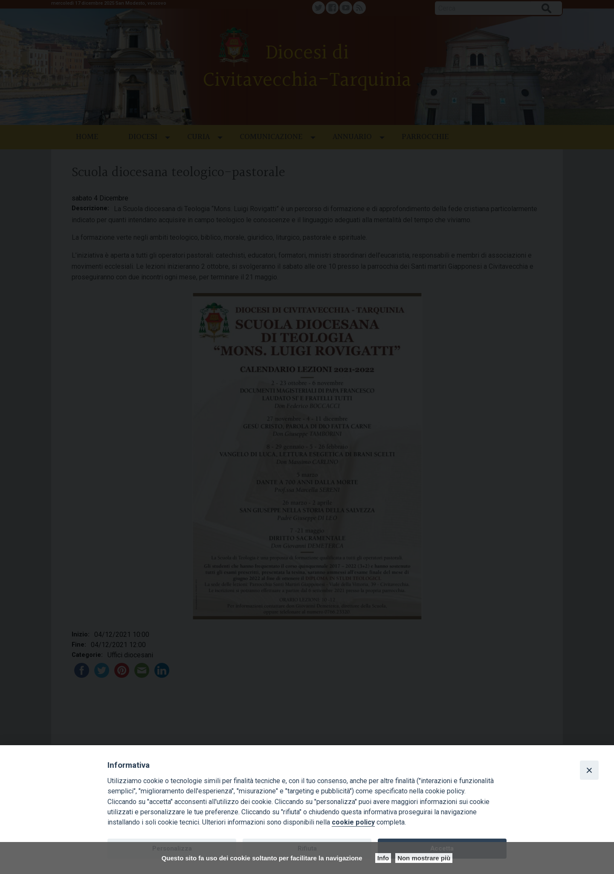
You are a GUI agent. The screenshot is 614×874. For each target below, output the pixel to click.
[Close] (589, 770)
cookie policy (353, 822)
